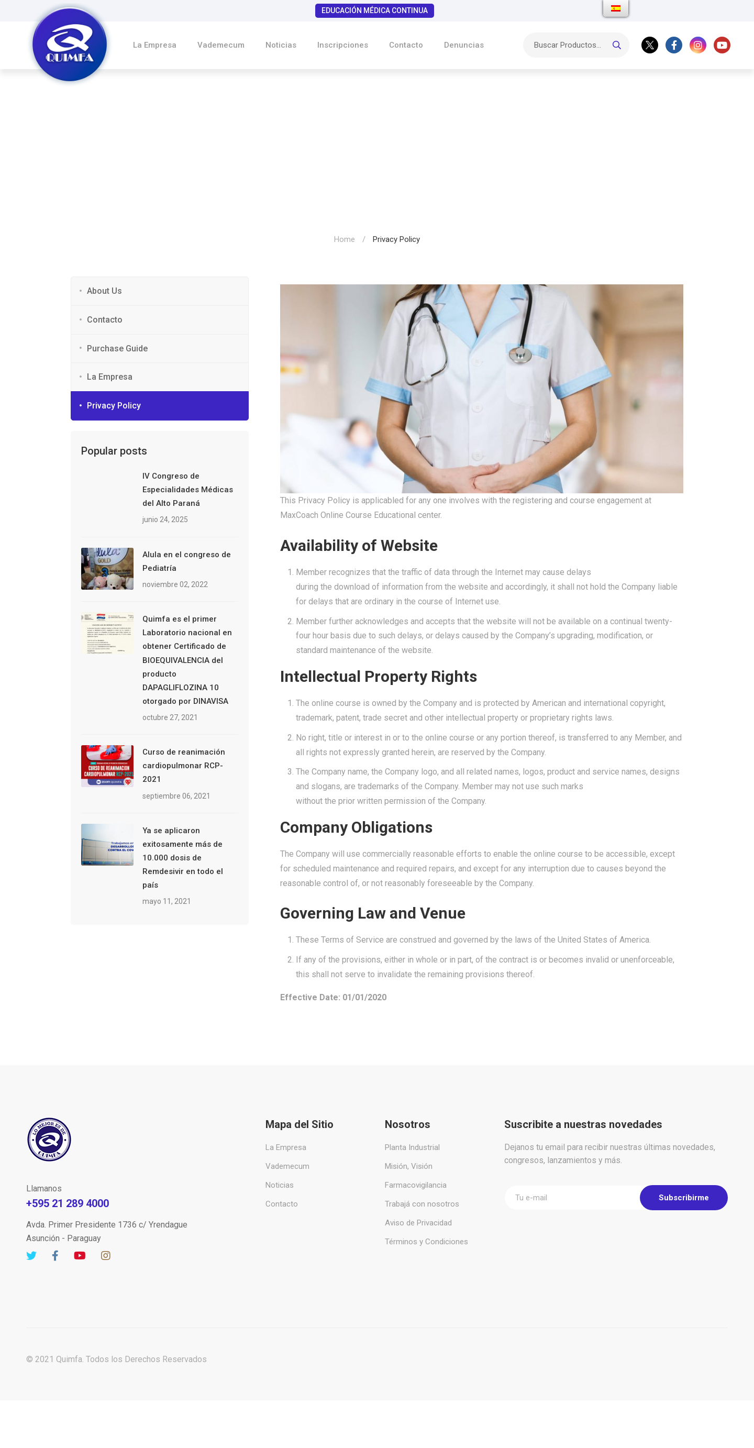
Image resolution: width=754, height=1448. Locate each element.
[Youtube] (722, 45)
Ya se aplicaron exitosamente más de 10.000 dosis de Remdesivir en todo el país (182, 858)
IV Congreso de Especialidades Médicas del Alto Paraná (187, 489)
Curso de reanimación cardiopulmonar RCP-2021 (183, 765)
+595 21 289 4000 (67, 1203)
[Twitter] (650, 45)
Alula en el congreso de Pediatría (186, 561)
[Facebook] (674, 45)
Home (344, 239)
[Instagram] (698, 45)
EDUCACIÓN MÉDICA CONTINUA (374, 10)
